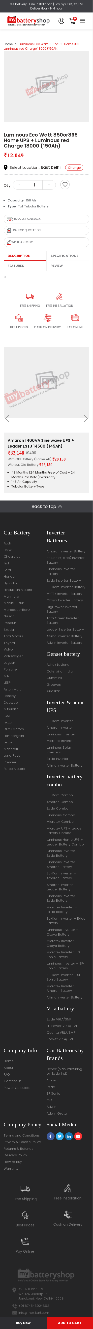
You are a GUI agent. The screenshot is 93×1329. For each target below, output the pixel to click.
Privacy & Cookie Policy (22, 1142)
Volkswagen (14, 656)
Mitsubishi (11, 709)
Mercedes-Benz (17, 609)
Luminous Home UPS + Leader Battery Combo (65, 842)
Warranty (11, 1168)
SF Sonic (53, 1093)
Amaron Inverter (60, 727)
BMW (7, 550)
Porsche (10, 669)
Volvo (8, 649)
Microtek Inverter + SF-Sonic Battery (65, 954)
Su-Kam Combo (60, 795)
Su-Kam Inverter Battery (66, 587)
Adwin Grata (57, 1113)
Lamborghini (14, 735)
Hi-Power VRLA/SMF (62, 1025)
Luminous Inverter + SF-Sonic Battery (66, 966)
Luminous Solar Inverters (59, 750)
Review (57, 265)
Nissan (9, 616)
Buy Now (23, 1323)
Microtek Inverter (60, 740)
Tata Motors (13, 636)
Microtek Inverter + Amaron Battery (62, 988)
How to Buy (13, 1162)
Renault (10, 623)
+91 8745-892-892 (33, 1305)
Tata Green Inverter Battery (63, 620)
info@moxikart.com (33, 1312)
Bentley (10, 695)
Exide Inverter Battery (64, 580)
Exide (51, 1087)
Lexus (8, 742)
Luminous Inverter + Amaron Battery (62, 864)
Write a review (20, 242)
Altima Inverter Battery (64, 636)
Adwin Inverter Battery (64, 642)
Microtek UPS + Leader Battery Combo (65, 830)
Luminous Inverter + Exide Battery (62, 853)
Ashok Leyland (58, 664)
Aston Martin (14, 689)
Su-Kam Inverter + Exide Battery (66, 921)
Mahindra (11, 596)
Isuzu (8, 722)
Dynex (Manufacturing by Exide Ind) (64, 1071)
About (8, 1067)
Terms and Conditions (22, 1135)
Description (19, 255)
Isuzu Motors (14, 729)
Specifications (65, 255)
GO (49, 1100)
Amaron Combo (60, 802)
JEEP (7, 682)
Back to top (44, 506)
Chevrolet (12, 556)
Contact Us (13, 1081)
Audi (7, 543)
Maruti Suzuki (14, 603)
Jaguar (9, 662)
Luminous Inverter (61, 734)
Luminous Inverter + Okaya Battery (62, 932)
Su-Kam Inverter (60, 721)
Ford (7, 570)
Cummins (54, 677)
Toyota (9, 643)
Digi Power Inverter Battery (62, 609)
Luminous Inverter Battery (61, 571)
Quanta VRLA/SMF (61, 1032)
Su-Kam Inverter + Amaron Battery (61, 875)
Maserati (11, 749)
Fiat (6, 563)
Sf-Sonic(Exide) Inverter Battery (66, 560)
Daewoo (11, 702)
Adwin (51, 1106)
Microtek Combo (60, 821)
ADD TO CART (69, 1323)
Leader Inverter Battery (65, 629)
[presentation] (8, 418)
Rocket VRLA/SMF (60, 1039)
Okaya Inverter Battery (65, 600)
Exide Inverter (57, 758)
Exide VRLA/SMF (59, 1019)
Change (74, 168)
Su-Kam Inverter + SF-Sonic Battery (64, 977)
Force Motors (14, 768)
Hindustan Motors (18, 589)
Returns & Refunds (18, 1148)
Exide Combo (57, 808)
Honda (9, 576)
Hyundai (10, 583)
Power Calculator (18, 1087)
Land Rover (13, 755)
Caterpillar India (60, 671)
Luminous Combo (61, 815)
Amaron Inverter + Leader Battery (61, 887)
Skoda (9, 629)
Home (8, 44)
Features (16, 265)
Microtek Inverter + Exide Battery (62, 909)
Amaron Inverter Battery (66, 551)
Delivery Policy (15, 1155)
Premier (10, 762)
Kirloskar (53, 691)
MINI (7, 676)
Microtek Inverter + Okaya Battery (62, 943)
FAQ (7, 1074)
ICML (7, 715)
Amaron (53, 1080)
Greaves (54, 684)
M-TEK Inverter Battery (64, 593)
